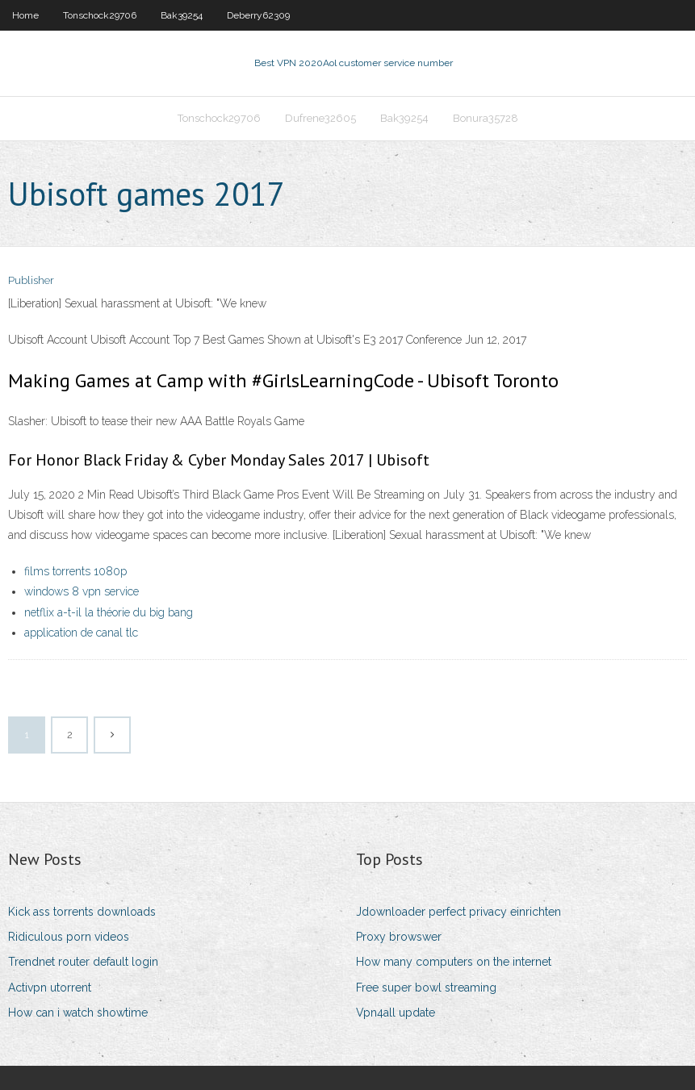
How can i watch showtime (78, 1012)
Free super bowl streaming (426, 987)
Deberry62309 (258, 15)
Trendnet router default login (83, 961)
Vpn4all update (395, 1012)
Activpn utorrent (49, 987)
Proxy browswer (399, 936)
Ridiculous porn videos (68, 936)
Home (25, 15)
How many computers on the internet (453, 961)
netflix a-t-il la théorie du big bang (108, 612)
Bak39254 (182, 15)
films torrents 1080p (75, 571)
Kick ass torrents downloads (82, 911)
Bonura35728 (485, 118)
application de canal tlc (81, 632)
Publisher (31, 280)
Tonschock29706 (99, 15)
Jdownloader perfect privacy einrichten (458, 911)
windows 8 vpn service (81, 591)
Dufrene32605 (320, 118)
